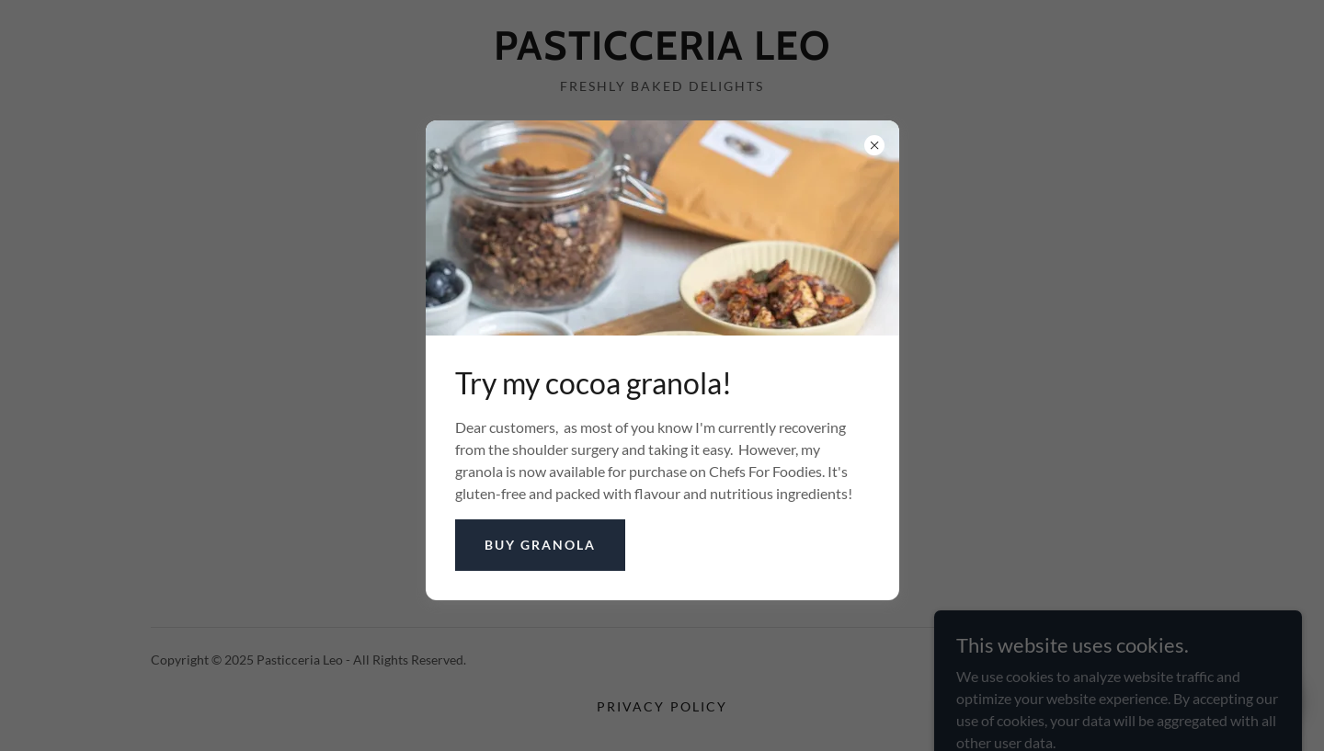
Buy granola (540, 544)
